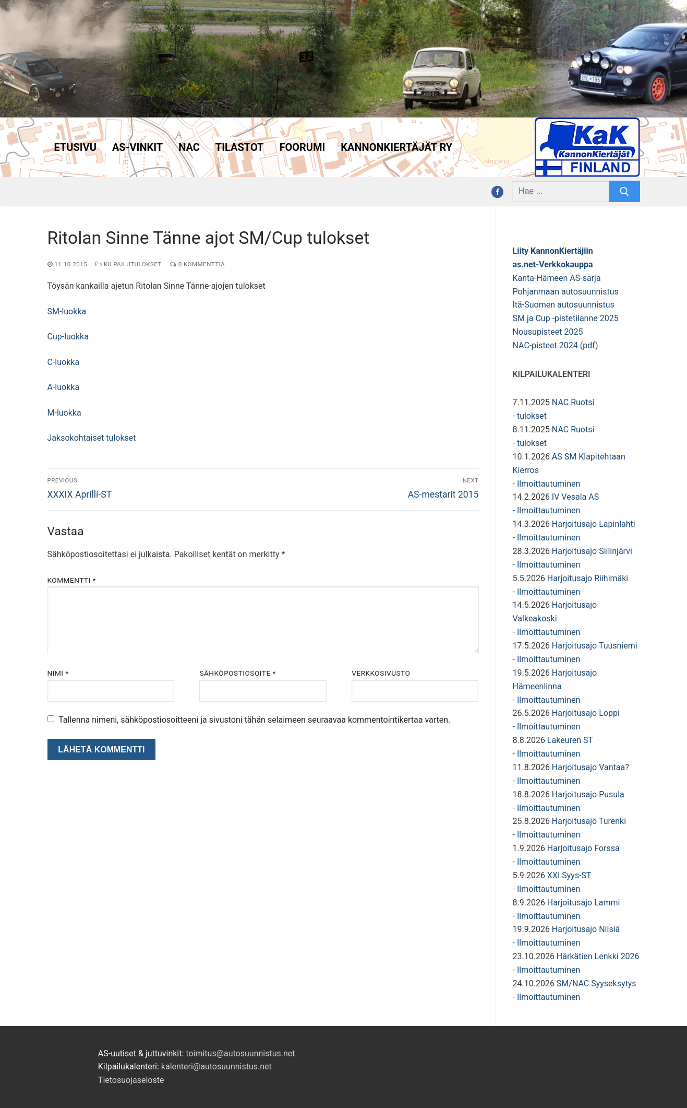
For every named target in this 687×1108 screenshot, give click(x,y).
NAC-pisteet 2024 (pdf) (555, 345)
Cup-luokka (68, 336)
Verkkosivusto (381, 673)
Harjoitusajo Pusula (588, 794)
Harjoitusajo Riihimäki (587, 578)
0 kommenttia (197, 264)
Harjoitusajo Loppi (586, 713)
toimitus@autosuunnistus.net (240, 1053)
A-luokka (63, 387)
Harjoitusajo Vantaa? (590, 767)
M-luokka (64, 413)
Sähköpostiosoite (237, 673)
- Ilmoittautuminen (547, 484)
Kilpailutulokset (128, 264)
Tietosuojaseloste (131, 1080)
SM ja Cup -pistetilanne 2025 (566, 318)
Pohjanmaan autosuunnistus (566, 292)
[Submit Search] (624, 192)
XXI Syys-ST (569, 875)
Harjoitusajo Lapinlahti (593, 524)
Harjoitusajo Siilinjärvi (592, 551)
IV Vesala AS (575, 497)
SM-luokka (67, 311)
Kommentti (71, 580)
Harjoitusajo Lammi (583, 902)
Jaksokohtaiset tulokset (91, 438)
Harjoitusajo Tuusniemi (594, 646)
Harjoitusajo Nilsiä (586, 929)
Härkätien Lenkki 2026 (598, 956)
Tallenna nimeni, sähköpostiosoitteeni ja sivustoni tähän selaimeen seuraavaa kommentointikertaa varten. (254, 720)
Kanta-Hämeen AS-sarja (557, 278)
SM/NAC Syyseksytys (596, 983)
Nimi (58, 673)
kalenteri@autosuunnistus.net (216, 1066)
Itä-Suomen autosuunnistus (563, 305)
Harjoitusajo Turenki (589, 821)
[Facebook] (497, 192)
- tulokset (530, 416)
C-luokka (63, 362)
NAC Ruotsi (573, 402)
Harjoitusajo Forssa (583, 848)
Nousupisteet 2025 (548, 332)
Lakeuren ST (570, 740)
